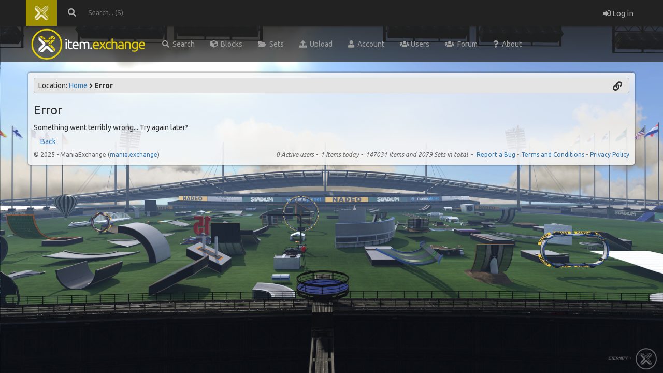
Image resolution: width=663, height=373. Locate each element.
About (507, 44)
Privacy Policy (609, 154)
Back (48, 141)
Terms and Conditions (552, 154)
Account (366, 44)
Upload (316, 44)
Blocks (226, 44)
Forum (461, 44)
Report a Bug (496, 154)
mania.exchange (133, 154)
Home (78, 85)
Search (178, 44)
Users (414, 44)
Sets (271, 44)
